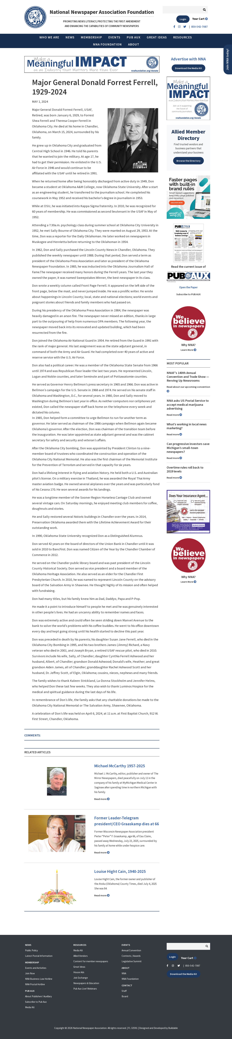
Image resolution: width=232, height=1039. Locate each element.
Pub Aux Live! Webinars (85, 988)
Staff (124, 990)
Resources (182, 37)
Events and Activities (35, 967)
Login (183, 19)
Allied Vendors (80, 955)
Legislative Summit (132, 961)
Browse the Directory (188, 160)
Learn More (188, 349)
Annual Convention (131, 950)
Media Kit (30, 1007)
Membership (91, 37)
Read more (102, 799)
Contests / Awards (131, 955)
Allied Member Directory (188, 134)
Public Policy (31, 950)
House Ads (78, 972)
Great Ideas (157, 37)
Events (114, 37)
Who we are (49, 37)
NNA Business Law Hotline (38, 978)
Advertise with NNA (188, 59)
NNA (124, 973)
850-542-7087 (192, 965)
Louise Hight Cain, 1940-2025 (120, 871)
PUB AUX (133, 37)
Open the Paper (188, 287)
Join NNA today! (227, 59)
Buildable (173, 1028)
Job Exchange (80, 977)
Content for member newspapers (90, 961)
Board (125, 996)
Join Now (30, 973)
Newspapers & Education (86, 983)
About (133, 44)
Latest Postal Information (38, 955)
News (69, 37)
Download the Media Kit (188, 68)
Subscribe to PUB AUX (188, 294)
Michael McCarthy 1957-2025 (119, 765)
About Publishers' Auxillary (38, 996)
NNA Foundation (107, 44)
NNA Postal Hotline (35, 984)
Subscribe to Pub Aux (36, 1001)
